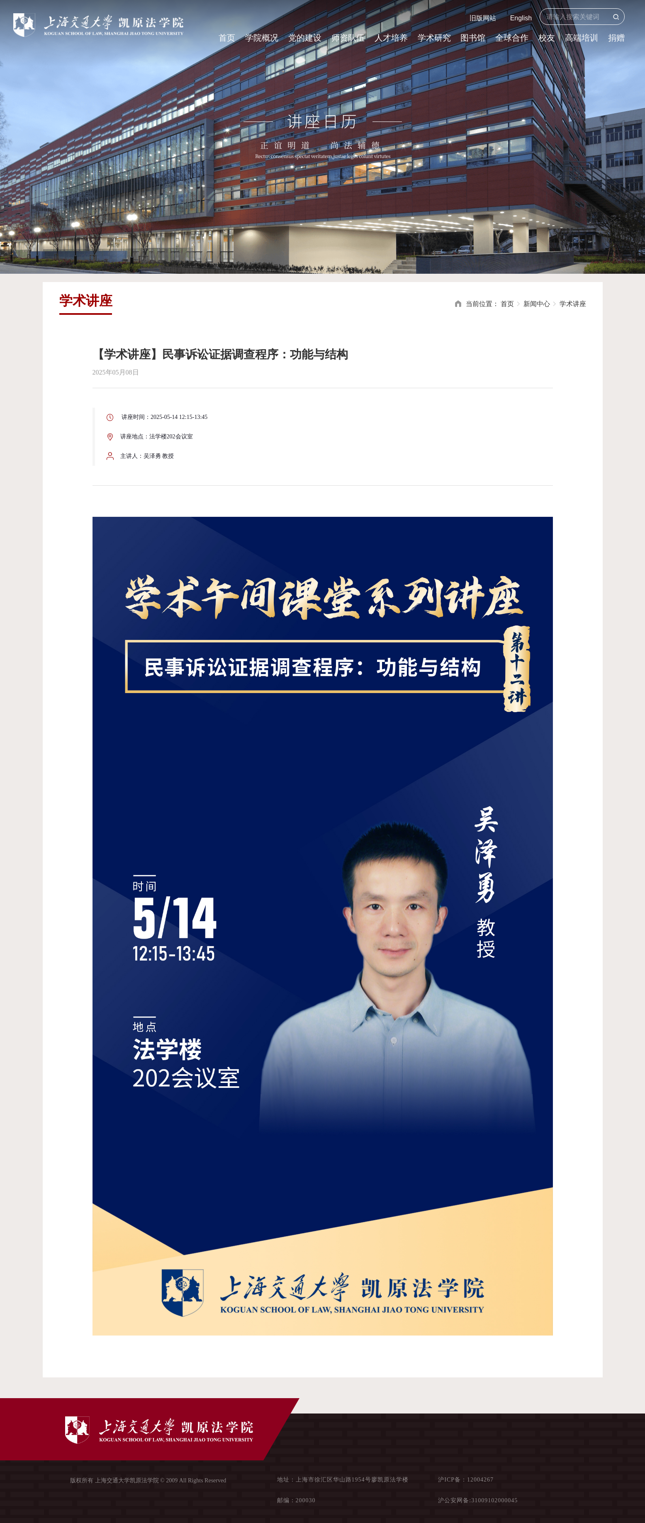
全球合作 (511, 37)
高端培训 (581, 37)
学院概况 (261, 37)
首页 (227, 37)
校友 (546, 37)
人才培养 (391, 37)
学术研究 (434, 37)
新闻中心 (536, 303)
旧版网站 (483, 18)
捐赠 (616, 37)
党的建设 (304, 37)
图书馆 (472, 37)
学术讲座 (573, 303)
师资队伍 (348, 37)
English (521, 18)
